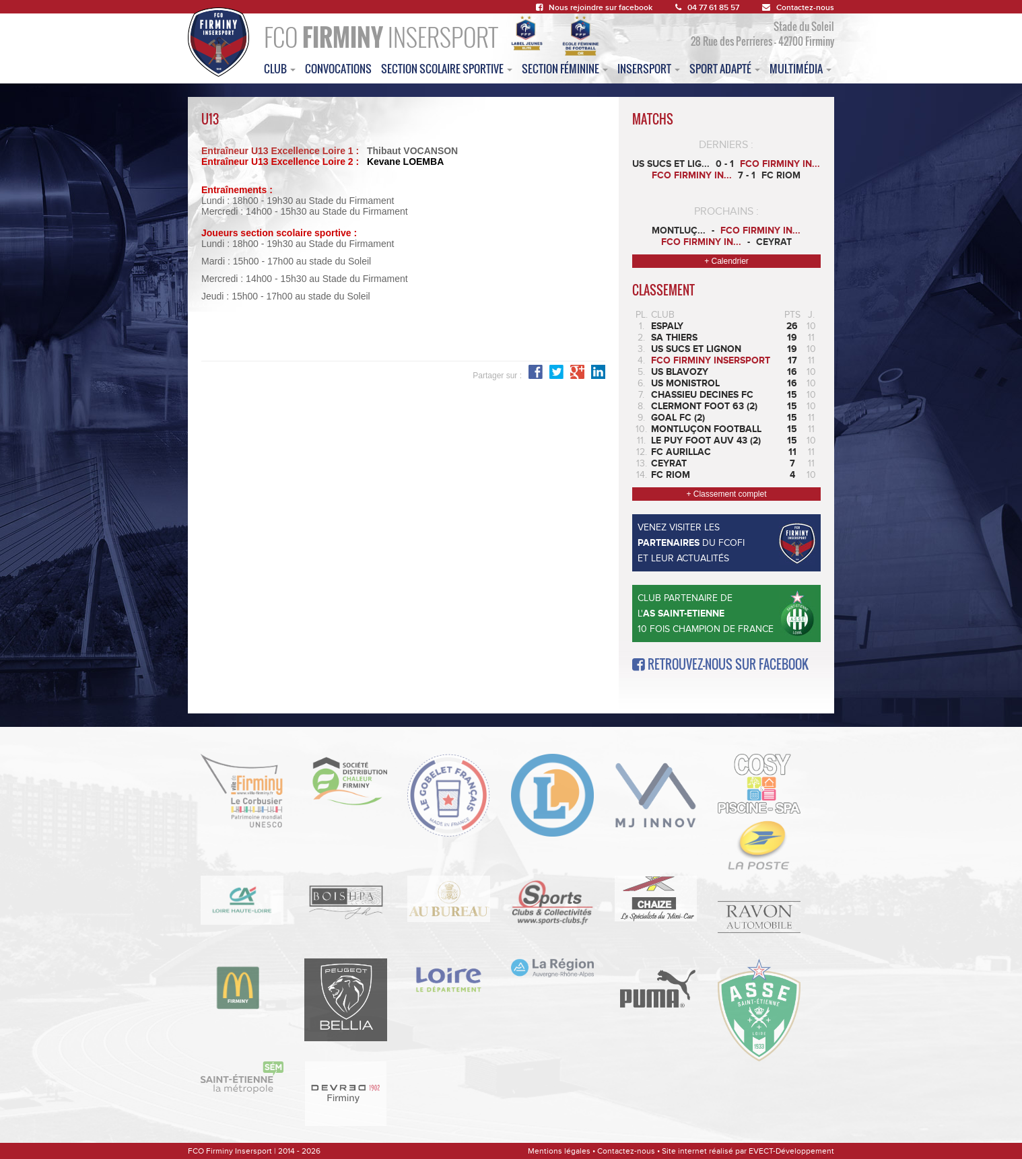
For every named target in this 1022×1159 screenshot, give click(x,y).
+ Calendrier (726, 261)
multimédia (800, 69)
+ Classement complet (726, 494)
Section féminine (565, 69)
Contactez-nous (798, 8)
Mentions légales (559, 1151)
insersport (648, 69)
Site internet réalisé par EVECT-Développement (748, 1151)
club (280, 69)
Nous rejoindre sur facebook (594, 8)
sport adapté (724, 69)
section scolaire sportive (446, 69)
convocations (338, 69)
